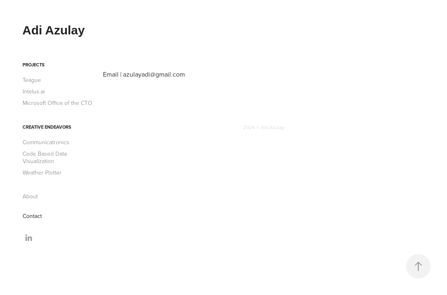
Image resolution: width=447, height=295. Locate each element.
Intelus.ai (34, 91)
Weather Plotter (42, 172)
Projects (34, 64)
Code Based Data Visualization (45, 157)
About (30, 196)
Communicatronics (46, 142)
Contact (32, 216)
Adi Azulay (54, 30)
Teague (32, 80)
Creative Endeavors (47, 127)
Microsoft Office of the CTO (57, 103)
